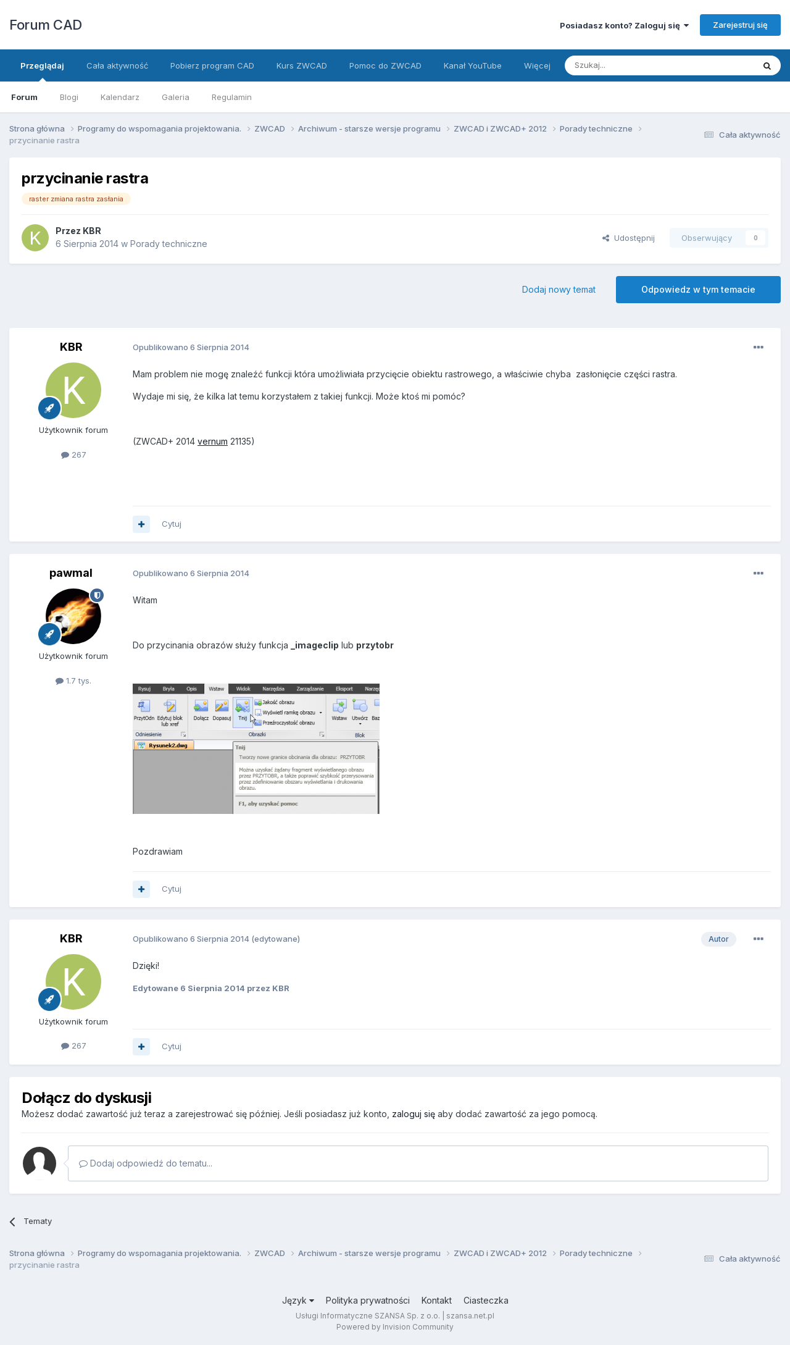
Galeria (175, 97)
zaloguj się (413, 1113)
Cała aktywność (117, 65)
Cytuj (171, 524)
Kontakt (437, 1300)
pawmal (71, 572)
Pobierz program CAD (212, 65)
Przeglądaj (42, 71)
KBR (92, 230)
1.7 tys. (73, 680)
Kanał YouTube (473, 65)
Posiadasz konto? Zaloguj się (624, 25)
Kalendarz (120, 97)
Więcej (537, 65)
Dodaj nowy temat (559, 289)
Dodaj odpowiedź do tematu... (145, 1163)
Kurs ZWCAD (301, 65)
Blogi (69, 97)
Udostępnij (628, 238)
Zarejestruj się (740, 25)
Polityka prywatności (368, 1300)
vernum (213, 441)
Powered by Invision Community (395, 1326)
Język (298, 1300)
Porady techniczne (168, 243)
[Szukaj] (628, 65)
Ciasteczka (486, 1300)
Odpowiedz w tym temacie (698, 289)
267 (73, 454)
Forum (24, 97)
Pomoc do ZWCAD (385, 65)
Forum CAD (45, 25)
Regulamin (232, 97)
